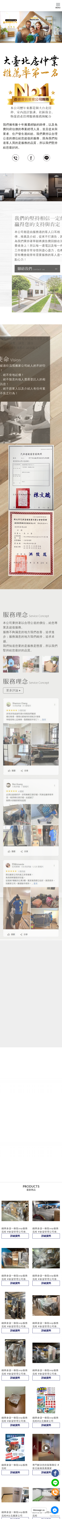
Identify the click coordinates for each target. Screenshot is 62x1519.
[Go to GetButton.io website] (55, 1516)
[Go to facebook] (55, 1510)
